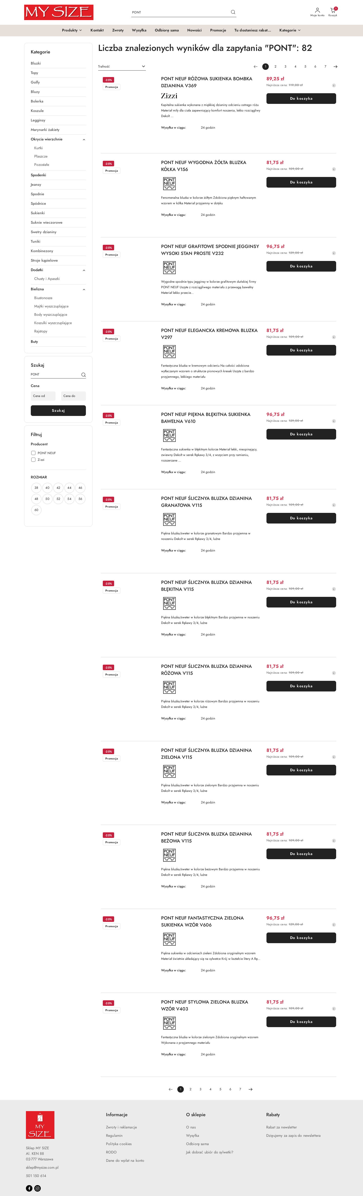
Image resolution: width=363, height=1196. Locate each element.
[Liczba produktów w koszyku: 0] (333, 12)
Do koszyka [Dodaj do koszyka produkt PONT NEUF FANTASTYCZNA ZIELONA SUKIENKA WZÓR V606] (301, 937)
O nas (191, 1127)
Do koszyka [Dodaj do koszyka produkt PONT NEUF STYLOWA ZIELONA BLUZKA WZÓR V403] (301, 1021)
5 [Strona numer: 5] (305, 66)
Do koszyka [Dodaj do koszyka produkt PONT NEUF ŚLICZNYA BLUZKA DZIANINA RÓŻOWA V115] (301, 686)
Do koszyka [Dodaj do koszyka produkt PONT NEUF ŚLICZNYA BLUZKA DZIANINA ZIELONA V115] (301, 770)
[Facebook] (29, 1188)
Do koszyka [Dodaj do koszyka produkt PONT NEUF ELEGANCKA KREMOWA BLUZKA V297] (301, 350)
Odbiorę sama (197, 1143)
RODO (111, 1152)
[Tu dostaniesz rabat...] (253, 30)
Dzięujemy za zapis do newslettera (293, 1135)
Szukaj (58, 410)
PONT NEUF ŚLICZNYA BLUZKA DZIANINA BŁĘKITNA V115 (206, 585)
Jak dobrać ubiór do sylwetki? (210, 1152)
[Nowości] (194, 30)
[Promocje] (218, 30)
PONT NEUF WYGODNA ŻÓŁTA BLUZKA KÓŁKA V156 (203, 166)
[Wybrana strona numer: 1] (265, 66)
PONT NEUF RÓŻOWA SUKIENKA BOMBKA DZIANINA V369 (206, 82)
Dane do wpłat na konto (125, 1160)
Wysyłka (192, 1135)
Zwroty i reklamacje (121, 1127)
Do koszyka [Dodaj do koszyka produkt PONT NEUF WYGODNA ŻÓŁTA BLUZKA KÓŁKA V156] (301, 182)
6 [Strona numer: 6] (315, 66)
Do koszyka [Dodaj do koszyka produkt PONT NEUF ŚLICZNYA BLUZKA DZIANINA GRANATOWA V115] (301, 518)
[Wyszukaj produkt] (183, 12)
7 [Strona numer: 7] (325, 66)
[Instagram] (37, 1188)
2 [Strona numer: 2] (275, 66)
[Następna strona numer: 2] (335, 66)
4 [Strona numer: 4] (295, 66)
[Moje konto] (318, 12)
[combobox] (122, 67)
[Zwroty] (118, 30)
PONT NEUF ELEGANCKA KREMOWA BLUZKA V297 (209, 334)
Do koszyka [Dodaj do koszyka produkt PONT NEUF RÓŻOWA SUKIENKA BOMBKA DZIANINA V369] (301, 98)
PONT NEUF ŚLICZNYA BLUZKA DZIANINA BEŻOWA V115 (206, 837)
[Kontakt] (97, 30)
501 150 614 (36, 1175)
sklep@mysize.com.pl (42, 1167)
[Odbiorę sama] (167, 30)
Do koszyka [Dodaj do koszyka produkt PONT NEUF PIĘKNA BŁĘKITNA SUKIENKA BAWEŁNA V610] (301, 434)
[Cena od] (43, 396)
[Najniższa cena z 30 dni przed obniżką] (334, 85)
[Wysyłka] (139, 30)
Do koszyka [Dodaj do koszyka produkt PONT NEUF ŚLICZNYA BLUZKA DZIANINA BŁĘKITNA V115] (301, 602)
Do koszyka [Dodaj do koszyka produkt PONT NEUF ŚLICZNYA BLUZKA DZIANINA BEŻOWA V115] (301, 853)
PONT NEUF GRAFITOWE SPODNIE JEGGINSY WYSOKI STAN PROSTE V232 (210, 250)
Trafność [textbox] (104, 66)
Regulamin (114, 1135)
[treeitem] (58, 63)
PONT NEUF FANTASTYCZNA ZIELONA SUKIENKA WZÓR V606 (202, 921)
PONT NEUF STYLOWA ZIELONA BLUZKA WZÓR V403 (204, 1005)
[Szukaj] (83, 375)
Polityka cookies (119, 1143)
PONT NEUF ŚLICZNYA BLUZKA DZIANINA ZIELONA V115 (206, 753)
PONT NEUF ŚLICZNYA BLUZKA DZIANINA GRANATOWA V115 (206, 501)
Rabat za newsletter (281, 1127)
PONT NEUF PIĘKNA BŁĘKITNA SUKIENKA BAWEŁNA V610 (205, 417)
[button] (72, 30)
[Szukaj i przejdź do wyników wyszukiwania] (233, 12)
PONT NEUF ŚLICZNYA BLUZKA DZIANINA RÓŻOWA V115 (206, 669)
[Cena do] (73, 396)
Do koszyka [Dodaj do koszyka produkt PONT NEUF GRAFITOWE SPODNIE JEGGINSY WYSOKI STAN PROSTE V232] (301, 266)
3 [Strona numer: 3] (285, 66)
